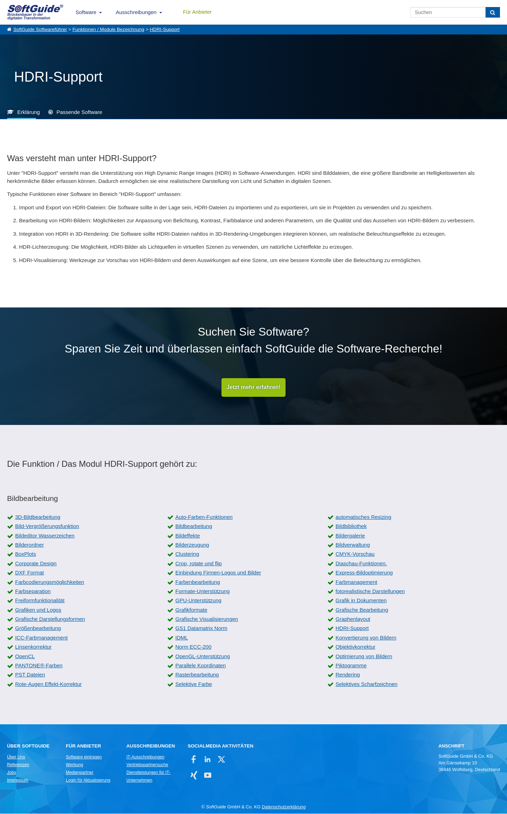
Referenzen (18, 765)
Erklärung (28, 112)
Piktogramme (351, 666)
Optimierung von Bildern (364, 657)
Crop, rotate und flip (198, 564)
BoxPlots (25, 554)
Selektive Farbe (193, 684)
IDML (181, 638)
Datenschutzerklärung (284, 807)
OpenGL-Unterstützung (202, 657)
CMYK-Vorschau (355, 554)
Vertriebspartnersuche (147, 765)
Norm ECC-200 (193, 647)
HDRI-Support (165, 29)
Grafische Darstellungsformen (50, 619)
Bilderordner (29, 545)
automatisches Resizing (363, 517)
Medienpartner (79, 772)
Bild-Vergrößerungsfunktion (47, 526)
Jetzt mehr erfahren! (253, 387)
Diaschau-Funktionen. (361, 564)
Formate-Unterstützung (202, 591)
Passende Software (79, 112)
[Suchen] (493, 12)
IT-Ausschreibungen (145, 757)
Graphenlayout (353, 619)
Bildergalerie (350, 536)
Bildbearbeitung (193, 526)
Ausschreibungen (136, 12)
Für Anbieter (197, 12)
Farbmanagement (356, 582)
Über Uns (16, 757)
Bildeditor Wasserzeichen (45, 536)
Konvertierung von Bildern (366, 638)
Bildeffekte (187, 536)
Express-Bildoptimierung (364, 573)
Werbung (74, 765)
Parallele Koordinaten (200, 666)
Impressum (17, 780)
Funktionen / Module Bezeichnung (108, 29)
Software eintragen (84, 757)
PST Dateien (30, 675)
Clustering (187, 554)
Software (86, 12)
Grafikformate (191, 610)
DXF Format (29, 573)
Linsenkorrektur (33, 647)
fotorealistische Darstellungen (370, 591)
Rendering (348, 675)
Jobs (11, 772)
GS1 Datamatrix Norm (201, 628)
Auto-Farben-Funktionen (204, 517)
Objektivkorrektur (355, 647)
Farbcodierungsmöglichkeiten (49, 582)
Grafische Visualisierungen (206, 619)
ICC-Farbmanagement (41, 638)
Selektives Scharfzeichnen (367, 684)
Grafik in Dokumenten (361, 601)
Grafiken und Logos (38, 610)
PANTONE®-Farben (39, 666)
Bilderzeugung (192, 545)
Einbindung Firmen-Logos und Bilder (218, 573)
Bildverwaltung (353, 545)
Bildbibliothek (351, 526)
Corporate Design (36, 564)
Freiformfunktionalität (39, 601)
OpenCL (25, 657)
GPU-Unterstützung (198, 601)
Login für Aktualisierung (88, 780)
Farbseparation (33, 591)
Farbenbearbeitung (197, 582)
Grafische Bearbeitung (362, 610)
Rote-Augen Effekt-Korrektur (48, 684)
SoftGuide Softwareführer (40, 29)
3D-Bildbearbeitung (37, 517)
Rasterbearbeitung (197, 675)
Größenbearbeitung (38, 628)
